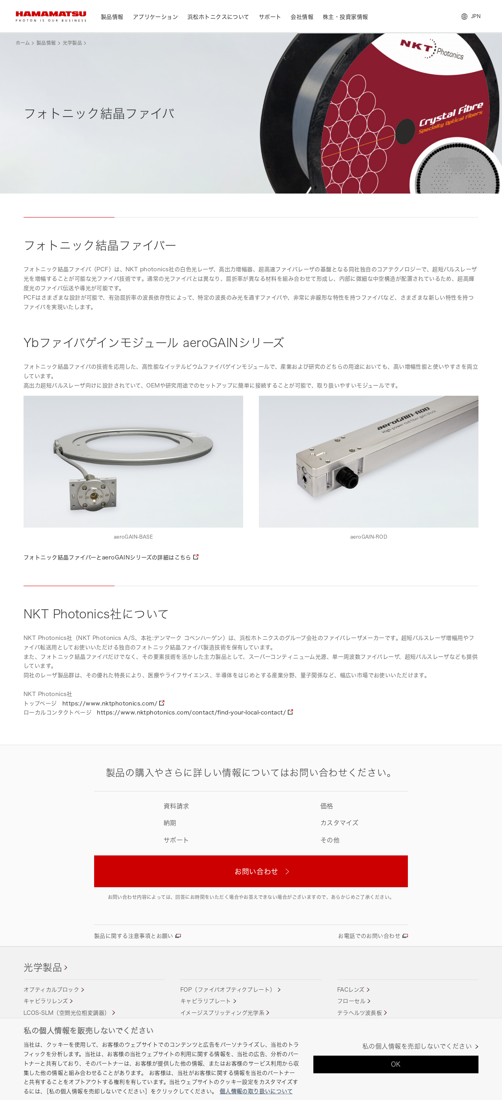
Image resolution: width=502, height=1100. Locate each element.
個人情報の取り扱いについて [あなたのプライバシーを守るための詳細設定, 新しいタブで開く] (256, 1091)
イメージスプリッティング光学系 (222, 1012)
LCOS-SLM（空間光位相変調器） (67, 1012)
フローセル (351, 1001)
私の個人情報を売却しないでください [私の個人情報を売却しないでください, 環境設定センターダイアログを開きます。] (417, 1046)
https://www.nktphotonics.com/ (109, 703)
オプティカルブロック (51, 989)
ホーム (23, 43)
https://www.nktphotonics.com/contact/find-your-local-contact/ (191, 712)
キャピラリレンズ (46, 1001)
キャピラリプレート (205, 1001)
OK (396, 1064)
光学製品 (72, 43)
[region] (251, 1059)
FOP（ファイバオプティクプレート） (228, 989)
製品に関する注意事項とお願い (133, 935)
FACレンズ (351, 989)
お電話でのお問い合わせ (369, 935)
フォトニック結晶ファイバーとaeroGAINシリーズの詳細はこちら (107, 557)
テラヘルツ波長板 (359, 1012)
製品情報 (46, 43)
